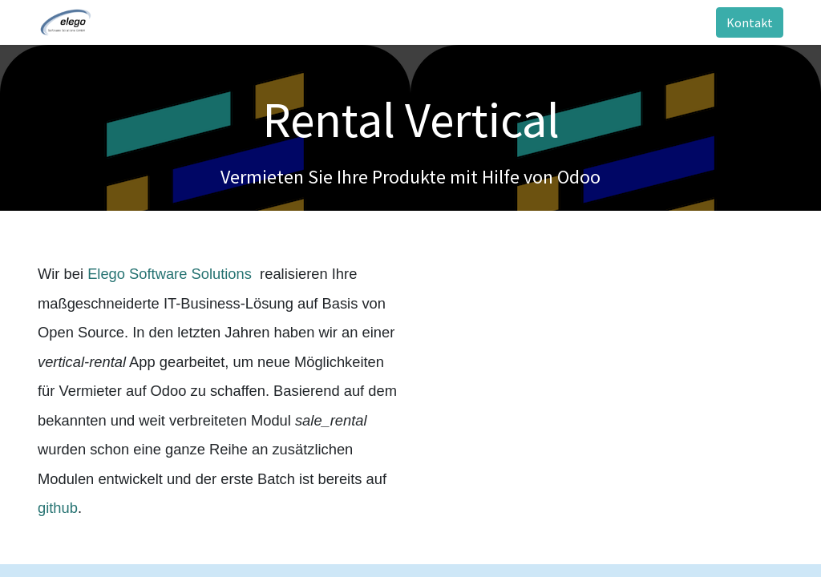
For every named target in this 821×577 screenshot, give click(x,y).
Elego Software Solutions (171, 273)
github (58, 507)
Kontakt (749, 22)
